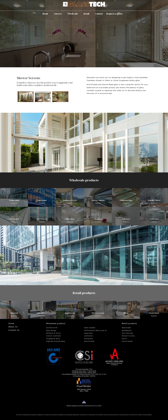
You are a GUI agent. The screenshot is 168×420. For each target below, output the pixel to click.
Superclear (70, 219)
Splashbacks (42, 313)
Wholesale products (55, 323)
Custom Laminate (98, 200)
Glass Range (42, 200)
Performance (42, 219)
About (46, 13)
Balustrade (14, 313)
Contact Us (13, 330)
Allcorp (95, 406)
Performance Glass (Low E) (95, 330)
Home (11, 323)
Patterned (126, 219)
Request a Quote (114, 13)
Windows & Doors (70, 200)
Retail (87, 13)
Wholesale (74, 13)
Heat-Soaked (14, 219)
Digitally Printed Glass (55, 341)
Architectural (14, 200)
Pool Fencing (70, 313)
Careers (59, 13)
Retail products (129, 323)
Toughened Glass (126, 200)
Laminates (98, 219)
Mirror (126, 313)
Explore (14, 203)
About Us (13, 327)
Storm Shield (154, 313)
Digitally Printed (154, 200)
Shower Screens (98, 313)
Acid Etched (154, 219)
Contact (99, 13)
